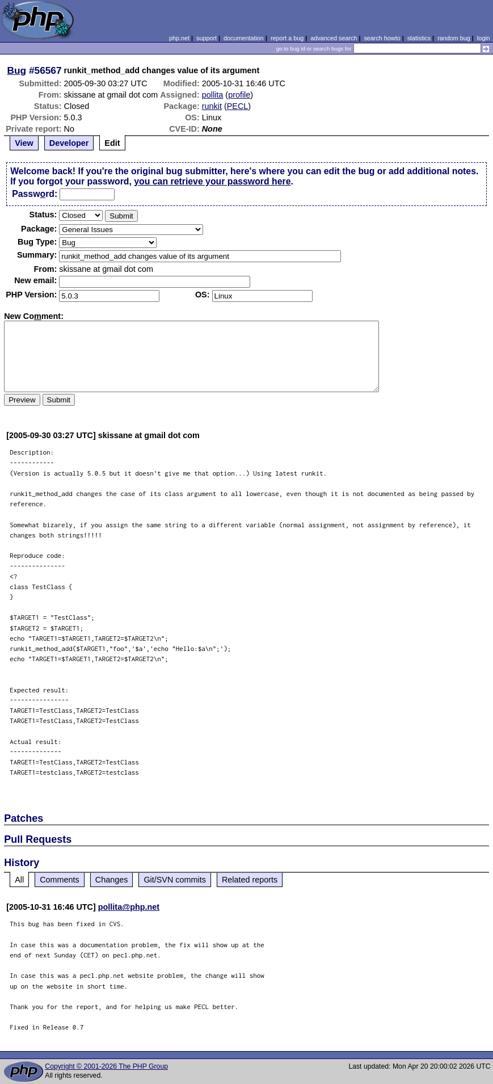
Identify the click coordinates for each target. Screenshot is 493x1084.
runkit (212, 106)
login (483, 38)
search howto (382, 38)
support (206, 38)
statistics (419, 38)
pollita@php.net (128, 906)
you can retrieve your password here (212, 181)
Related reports (249, 879)
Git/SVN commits (175, 879)
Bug (17, 70)
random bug (453, 38)
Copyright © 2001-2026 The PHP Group (106, 1066)
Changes (111, 879)
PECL (237, 106)
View (24, 143)
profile (239, 94)
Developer (69, 143)
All (19, 879)
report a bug (287, 38)
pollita (213, 94)
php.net (179, 38)
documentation (244, 38)
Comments (59, 879)
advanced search (333, 38)
